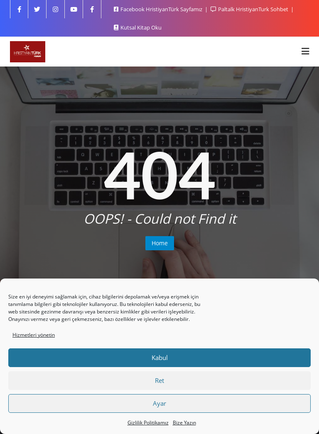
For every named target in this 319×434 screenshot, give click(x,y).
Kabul (160, 357)
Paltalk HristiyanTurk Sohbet (250, 9)
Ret (159, 380)
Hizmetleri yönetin (33, 334)
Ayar (159, 403)
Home (160, 243)
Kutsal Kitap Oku (138, 27)
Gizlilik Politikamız (148, 422)
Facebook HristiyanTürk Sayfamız (159, 9)
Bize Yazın (184, 422)
